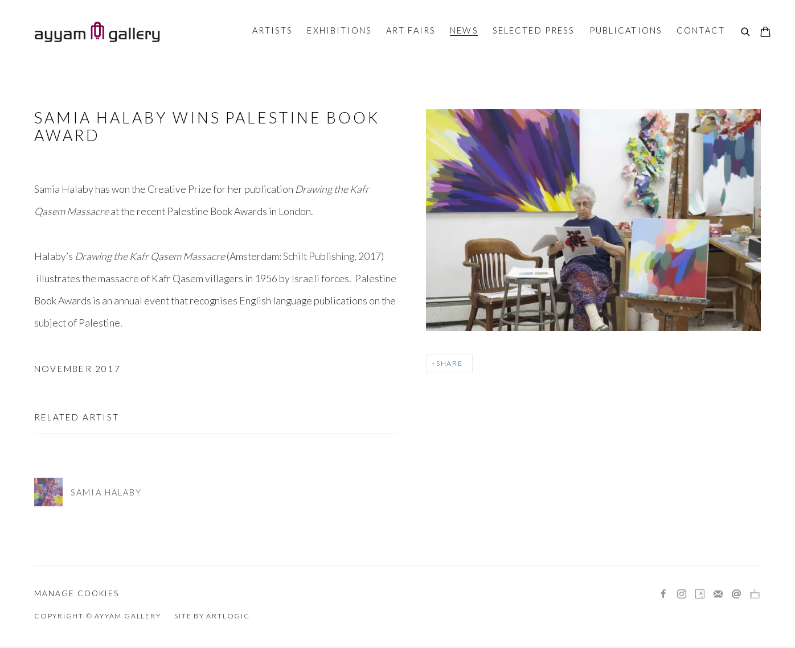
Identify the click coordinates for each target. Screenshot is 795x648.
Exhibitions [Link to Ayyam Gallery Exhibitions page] (339, 30)
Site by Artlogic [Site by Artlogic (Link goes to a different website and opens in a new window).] (211, 616)
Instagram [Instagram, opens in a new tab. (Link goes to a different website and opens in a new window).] (682, 594)
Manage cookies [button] (76, 593)
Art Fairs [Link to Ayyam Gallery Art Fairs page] (411, 30)
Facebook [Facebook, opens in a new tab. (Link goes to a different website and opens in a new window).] (663, 594)
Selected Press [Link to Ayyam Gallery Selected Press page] (534, 30)
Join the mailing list (718, 594)
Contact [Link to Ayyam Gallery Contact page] (701, 30)
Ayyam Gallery (97, 32)
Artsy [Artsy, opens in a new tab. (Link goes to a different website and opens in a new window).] (700, 594)
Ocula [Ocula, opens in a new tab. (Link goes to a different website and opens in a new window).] (755, 594)
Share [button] (449, 363)
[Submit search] (746, 32)
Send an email (736, 594)
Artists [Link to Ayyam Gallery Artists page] (272, 30)
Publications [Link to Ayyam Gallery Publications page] (626, 30)
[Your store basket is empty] (765, 33)
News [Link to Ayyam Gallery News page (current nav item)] (464, 30)
